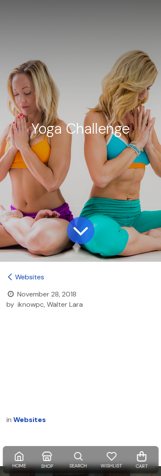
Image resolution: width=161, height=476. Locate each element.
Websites (25, 276)
